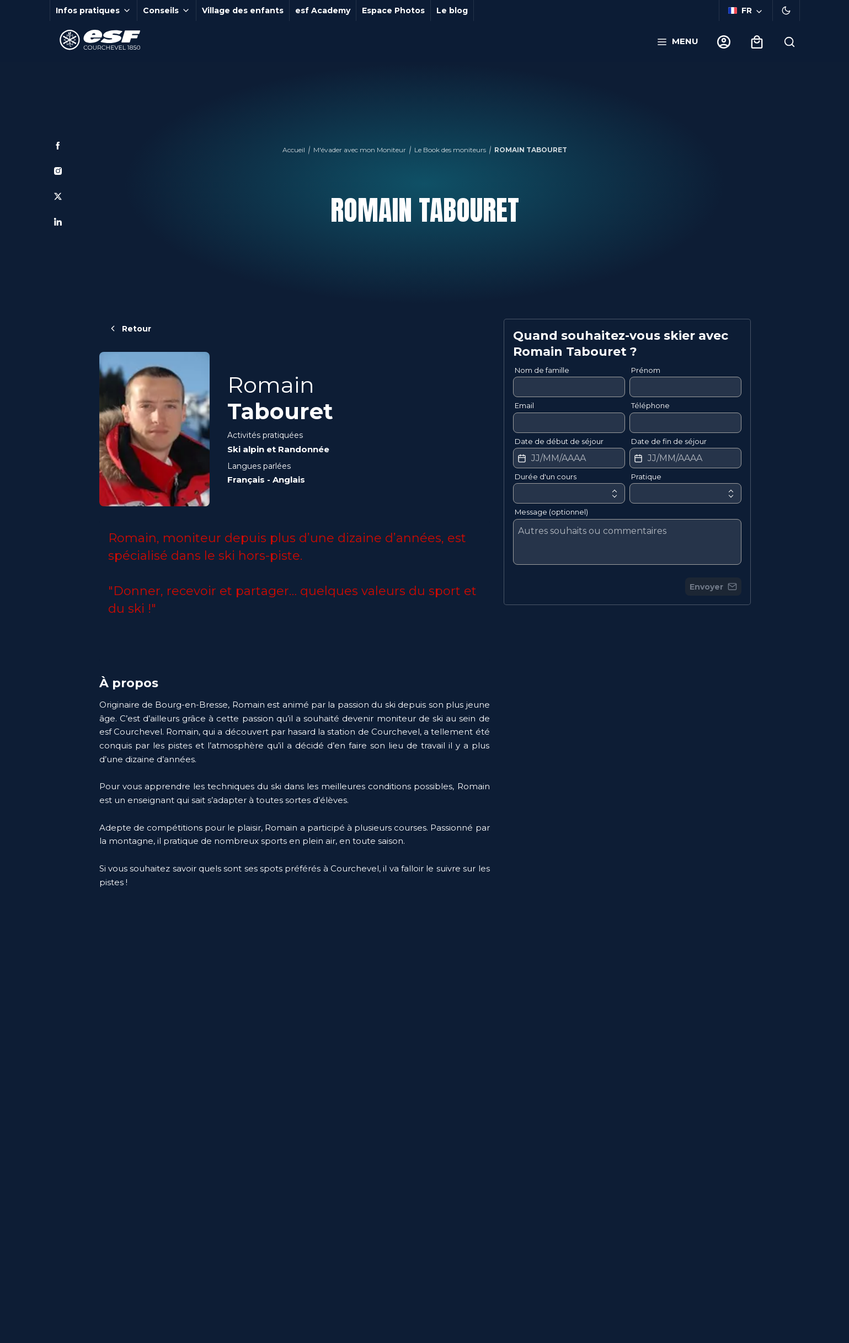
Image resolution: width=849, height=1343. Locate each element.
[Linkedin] (58, 221)
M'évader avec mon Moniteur (359, 150)
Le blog (452, 10)
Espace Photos (393, 10)
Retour (129, 329)
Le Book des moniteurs (450, 150)
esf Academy (322, 10)
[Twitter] (58, 196)
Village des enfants (243, 10)
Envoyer (713, 587)
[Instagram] (58, 171)
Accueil (293, 150)
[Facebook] (58, 145)
